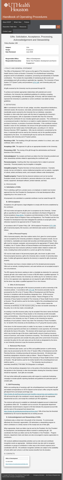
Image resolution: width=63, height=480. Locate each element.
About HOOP (7, 22)
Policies (26, 22)
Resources (23, 26)
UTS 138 (36, 82)
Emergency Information (38, 475)
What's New (17, 22)
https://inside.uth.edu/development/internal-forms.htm (20, 411)
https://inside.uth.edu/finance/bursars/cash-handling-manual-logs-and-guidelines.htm (30, 394)
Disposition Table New (10, 26)
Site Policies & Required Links (53, 475)
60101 (20, 215)
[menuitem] (6, 22)
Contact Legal (7, 31)
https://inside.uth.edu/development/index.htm (17, 464)
